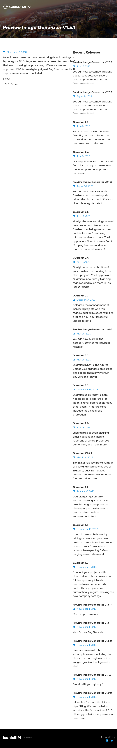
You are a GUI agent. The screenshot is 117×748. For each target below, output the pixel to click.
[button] (109, 9)
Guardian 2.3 (81, 295)
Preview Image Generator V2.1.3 (92, 182)
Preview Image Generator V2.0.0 (92, 329)
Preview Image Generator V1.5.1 (92, 622)
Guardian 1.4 (80, 487)
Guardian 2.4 (81, 257)
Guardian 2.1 (80, 385)
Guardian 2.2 (81, 355)
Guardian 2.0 (81, 423)
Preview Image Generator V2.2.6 (92, 62)
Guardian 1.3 (80, 525)
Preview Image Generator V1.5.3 (92, 604)
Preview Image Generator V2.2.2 (92, 92)
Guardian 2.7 (80, 122)
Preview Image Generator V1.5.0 (92, 640)
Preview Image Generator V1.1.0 (92, 674)
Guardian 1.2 (80, 562)
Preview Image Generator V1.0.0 (92, 692)
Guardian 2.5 (81, 212)
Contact (28, 737)
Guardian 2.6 (81, 152)
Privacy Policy (108, 737)
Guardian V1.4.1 (82, 453)
